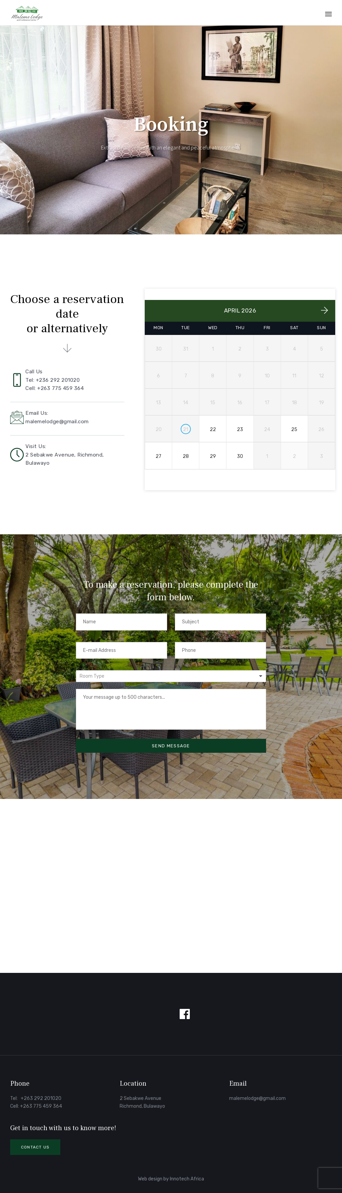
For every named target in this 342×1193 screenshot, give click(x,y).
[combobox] (171, 676)
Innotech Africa (187, 1179)
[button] (35, 1147)
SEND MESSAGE (171, 745)
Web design (150, 1179)
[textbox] (95, 676)
